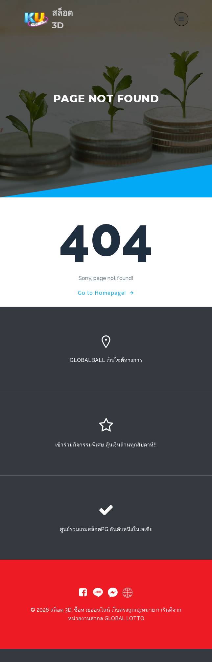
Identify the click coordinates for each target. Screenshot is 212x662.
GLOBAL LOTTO (124, 618)
